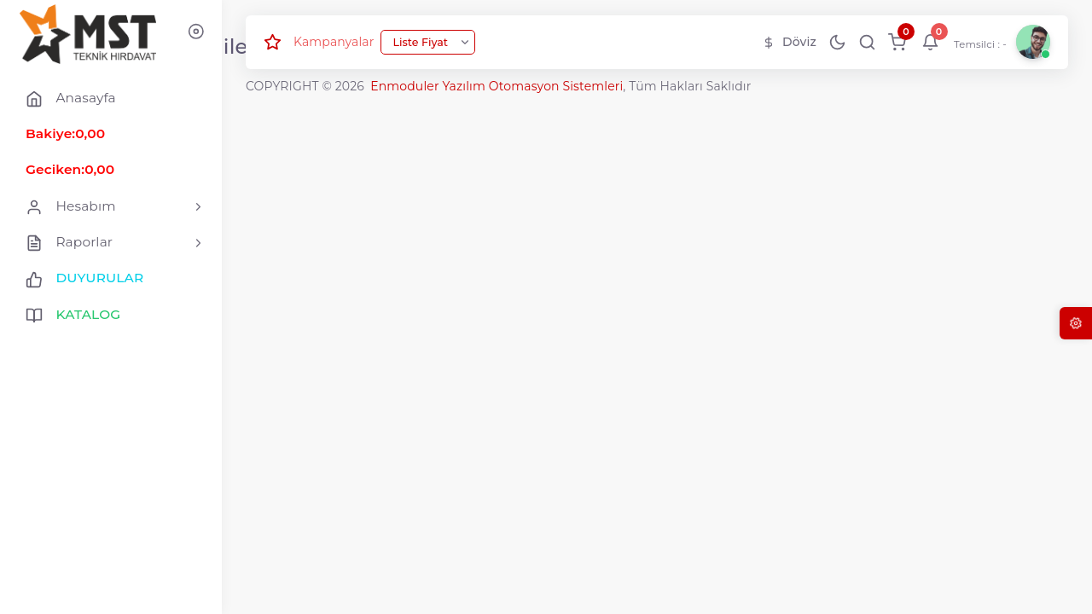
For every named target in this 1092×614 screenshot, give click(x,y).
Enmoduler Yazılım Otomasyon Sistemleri (496, 86)
